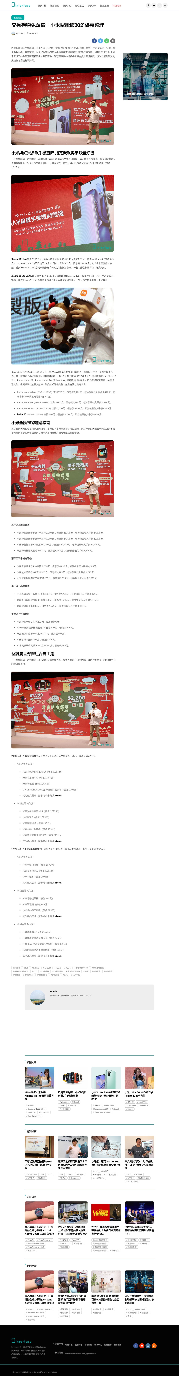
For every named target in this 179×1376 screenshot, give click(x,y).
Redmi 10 (21, 414)
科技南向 (116, 5)
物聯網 (17, 975)
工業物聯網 (132, 1313)
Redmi (58, 968)
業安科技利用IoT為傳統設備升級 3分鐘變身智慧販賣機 (139, 1165)
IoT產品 (36, 968)
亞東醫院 (64, 1309)
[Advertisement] (145, 33)
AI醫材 (70, 1174)
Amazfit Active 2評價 (36, 1243)
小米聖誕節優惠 (74, 971)
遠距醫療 (64, 1316)
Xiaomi (68, 968)
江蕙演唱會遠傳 (100, 1247)
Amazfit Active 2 (45, 1240)
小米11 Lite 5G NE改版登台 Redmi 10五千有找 (139, 1094)
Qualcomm (44, 1112)
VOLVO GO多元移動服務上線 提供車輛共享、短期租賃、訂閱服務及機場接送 (72, 1230)
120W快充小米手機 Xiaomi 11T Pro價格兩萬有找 (39, 1096)
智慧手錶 (31, 1250)
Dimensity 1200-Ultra (36, 1109)
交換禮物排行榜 (82, 968)
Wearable (64, 1102)
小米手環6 (65, 1109)
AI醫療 (81, 1174)
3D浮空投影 (32, 1174)
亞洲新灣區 (132, 1240)
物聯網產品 (29, 975)
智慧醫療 (64, 1313)
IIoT (129, 1309)
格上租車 (64, 1247)
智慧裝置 (54, 5)
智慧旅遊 (104, 5)
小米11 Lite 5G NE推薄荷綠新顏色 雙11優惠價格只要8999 (105, 1096)
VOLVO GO (65, 1243)
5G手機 (17, 968)
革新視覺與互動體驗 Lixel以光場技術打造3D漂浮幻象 (38, 1165)
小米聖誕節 (58, 971)
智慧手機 (42, 5)
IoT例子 (31, 1178)
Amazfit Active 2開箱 (36, 1247)
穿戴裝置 (55, 975)
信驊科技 (145, 1240)
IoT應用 (42, 1178)
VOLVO (76, 1240)
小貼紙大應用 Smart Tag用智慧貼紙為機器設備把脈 (105, 1163)
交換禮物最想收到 (21, 971)
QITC (63, 1178)
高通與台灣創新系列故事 (140, 94)
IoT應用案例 (111, 1175)
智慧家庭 (67, 5)
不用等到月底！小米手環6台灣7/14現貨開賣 (72, 1094)
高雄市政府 (132, 1247)
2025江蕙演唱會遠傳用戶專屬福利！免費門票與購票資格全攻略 (105, 1230)
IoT (26, 968)
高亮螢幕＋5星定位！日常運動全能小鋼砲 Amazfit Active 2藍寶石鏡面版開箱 (39, 1230)
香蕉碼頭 (143, 1243)
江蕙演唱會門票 (100, 1250)
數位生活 (79, 5)
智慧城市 (92, 5)
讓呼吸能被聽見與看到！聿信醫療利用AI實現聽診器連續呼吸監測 (72, 1165)
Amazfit (31, 1240)
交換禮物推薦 (98, 968)
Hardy (21, 33)
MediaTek (32, 1112)
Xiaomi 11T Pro (19, 259)
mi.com (58, 795)
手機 (86, 971)
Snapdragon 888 (34, 1116)
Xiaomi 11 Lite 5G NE (21, 275)
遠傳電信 (115, 1250)
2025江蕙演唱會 (100, 1240)
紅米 (66, 975)
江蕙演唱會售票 (100, 1243)
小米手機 (45, 971)
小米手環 (73, 1105)
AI (43, 1174)
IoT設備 (47, 968)
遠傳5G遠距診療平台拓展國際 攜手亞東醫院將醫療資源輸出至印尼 (72, 1299)
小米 (35, 971)
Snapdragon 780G (101, 1109)
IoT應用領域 (99, 1178)
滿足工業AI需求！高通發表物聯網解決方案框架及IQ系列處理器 (139, 1299)
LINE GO (64, 1240)
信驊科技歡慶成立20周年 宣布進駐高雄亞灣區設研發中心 (139, 1230)
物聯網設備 (42, 975)
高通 (129, 1316)
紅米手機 (76, 975)
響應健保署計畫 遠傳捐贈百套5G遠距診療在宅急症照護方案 (105, 1299)
